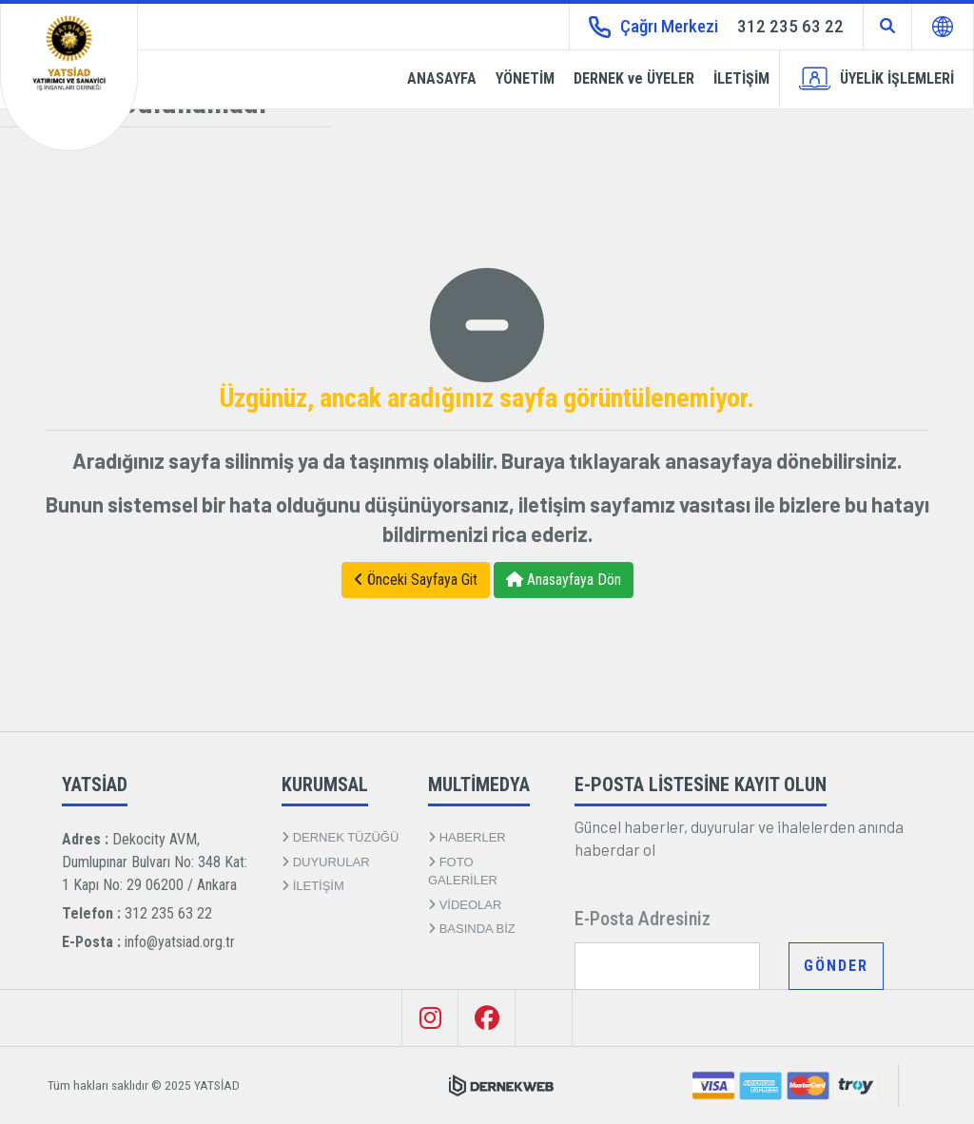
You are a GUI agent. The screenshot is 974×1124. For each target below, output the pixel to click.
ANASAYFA (442, 78)
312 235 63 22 (168, 913)
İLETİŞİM (741, 78)
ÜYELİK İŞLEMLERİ (876, 78)
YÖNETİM (525, 78)
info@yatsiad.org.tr (180, 942)
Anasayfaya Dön (563, 580)
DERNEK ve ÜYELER (634, 78)
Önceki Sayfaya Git (415, 580)
